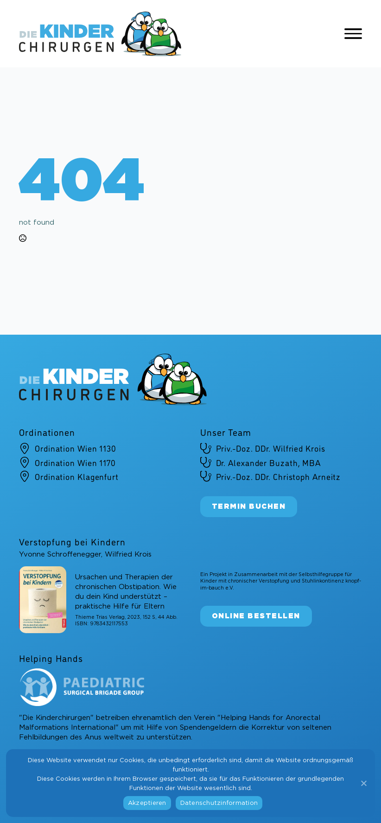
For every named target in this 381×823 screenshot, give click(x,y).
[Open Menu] (353, 34)
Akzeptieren (147, 803)
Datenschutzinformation (219, 803)
